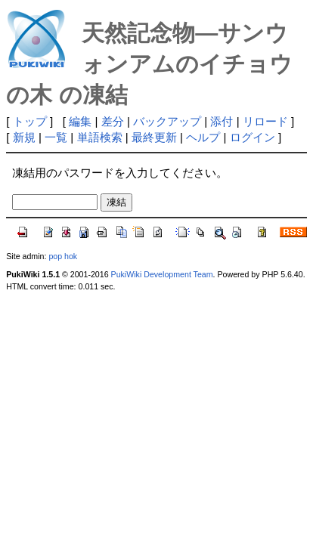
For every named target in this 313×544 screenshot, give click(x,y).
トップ (30, 121)
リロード (265, 121)
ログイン (252, 137)
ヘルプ (203, 137)
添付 (221, 121)
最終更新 (154, 137)
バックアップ (167, 121)
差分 (112, 121)
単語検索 (99, 137)
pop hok (62, 256)
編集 (80, 121)
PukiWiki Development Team (162, 274)
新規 (24, 137)
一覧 (56, 137)
